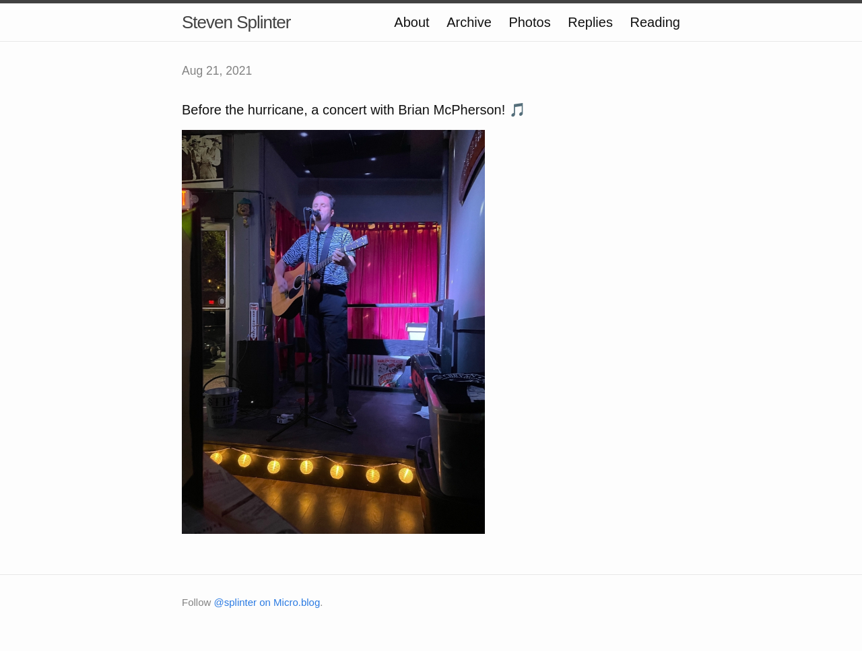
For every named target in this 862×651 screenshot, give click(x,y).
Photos (529, 22)
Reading (655, 22)
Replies (590, 22)
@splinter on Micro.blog (267, 602)
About (411, 22)
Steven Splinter (236, 22)
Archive (469, 22)
